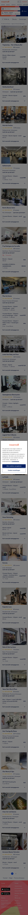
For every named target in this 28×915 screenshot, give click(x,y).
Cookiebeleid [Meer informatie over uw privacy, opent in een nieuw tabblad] (15, 461)
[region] (14, 457)
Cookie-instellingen (14, 470)
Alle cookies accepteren (14, 466)
